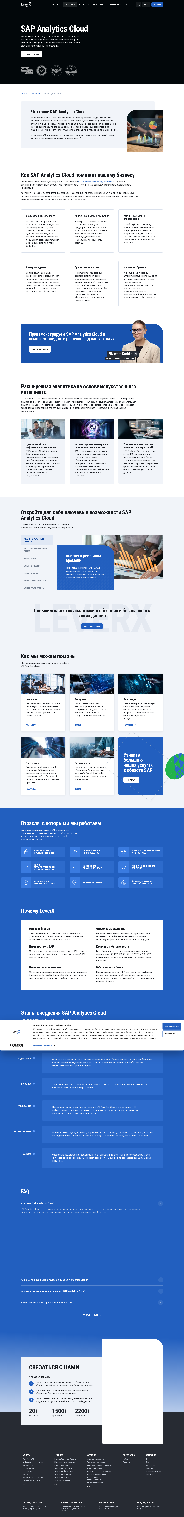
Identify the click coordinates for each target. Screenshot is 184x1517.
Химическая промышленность (99, 1411)
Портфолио (98, 5)
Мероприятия (151, 1411)
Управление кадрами (62, 1423)
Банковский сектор (94, 1414)
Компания (115, 5)
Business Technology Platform (65, 1405)
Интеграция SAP (29, 1417)
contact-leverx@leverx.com (148, 1481)
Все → (25, 1430)
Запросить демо (41, 351)
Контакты (157, 4)
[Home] (26, 4)
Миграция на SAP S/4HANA (33, 1423)
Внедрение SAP (29, 1414)
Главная (25, 94)
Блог (127, 5)
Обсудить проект (33, 55)
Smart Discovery (32, 567)
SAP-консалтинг (29, 1411)
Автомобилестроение (95, 1405)
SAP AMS (26, 1420)
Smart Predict (31, 560)
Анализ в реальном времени (34, 541)
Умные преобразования (36, 582)
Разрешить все (163, 1490)
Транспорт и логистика (96, 1408)
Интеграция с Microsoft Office (36, 551)
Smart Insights (31, 575)
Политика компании (153, 1417)
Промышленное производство (99, 1417)
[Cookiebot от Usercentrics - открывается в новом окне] (16, 1512)
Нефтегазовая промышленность (94, 1424)
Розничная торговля (95, 1428)
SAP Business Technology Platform (95, 182)
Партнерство (151, 1414)
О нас (148, 1405)
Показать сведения (42, 1512)
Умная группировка (34, 590)
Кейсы (125, 1405)
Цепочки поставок (61, 1411)
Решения (69, 5)
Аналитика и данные (62, 1426)
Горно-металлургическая (97, 1420)
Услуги (55, 5)
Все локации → (154, 1465)
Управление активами (62, 1420)
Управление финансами (63, 1417)
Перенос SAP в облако (31, 1426)
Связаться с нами (92, 628)
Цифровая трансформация (33, 1408)
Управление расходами (63, 1414)
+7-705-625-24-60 (119, 1481)
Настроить (162, 1497)
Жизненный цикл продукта (64, 1408)
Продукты (126, 1408)
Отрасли (83, 5)
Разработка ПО (28, 1405)
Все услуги (132, 783)
